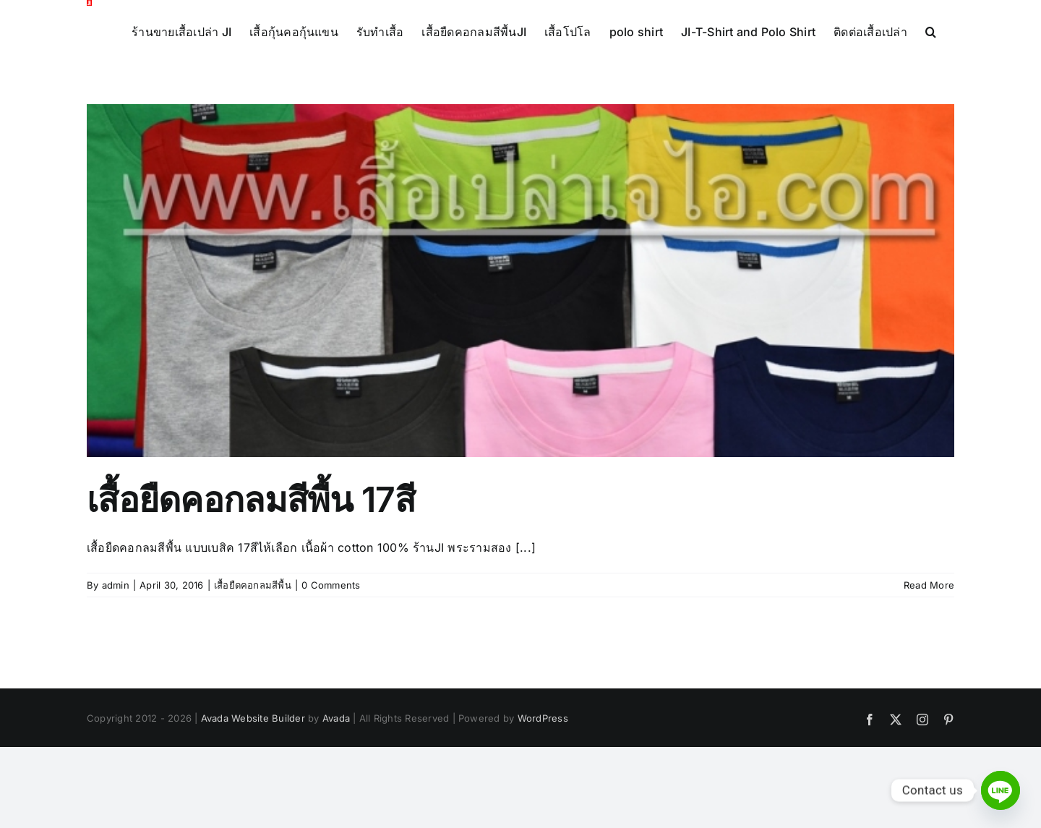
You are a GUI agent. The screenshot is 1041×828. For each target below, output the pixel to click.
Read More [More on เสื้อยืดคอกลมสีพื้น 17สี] (929, 585)
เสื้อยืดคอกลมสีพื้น (252, 585)
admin (115, 585)
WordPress (543, 718)
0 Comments (330, 585)
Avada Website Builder (253, 718)
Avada (336, 718)
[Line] (1000, 790)
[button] (930, 30)
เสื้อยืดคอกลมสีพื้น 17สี (251, 499)
